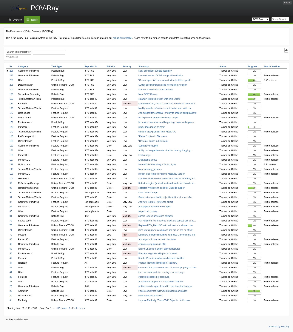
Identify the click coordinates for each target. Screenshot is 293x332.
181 (11, 103)
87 (11, 202)
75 (11, 225)
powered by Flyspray (279, 326)
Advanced (13, 57)
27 (11, 281)
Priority (111, 66)
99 (11, 183)
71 (11, 230)
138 (11, 141)
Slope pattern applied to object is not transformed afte (165, 197)
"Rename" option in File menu (153, 141)
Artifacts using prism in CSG (152, 244)
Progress (252, 66)
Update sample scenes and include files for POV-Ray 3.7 (167, 178)
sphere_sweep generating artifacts (155, 216)
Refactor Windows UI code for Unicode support (161, 188)
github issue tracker (122, 38)
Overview (17, 20)
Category (23, 66)
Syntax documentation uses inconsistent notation (162, 85)
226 (11, 71)
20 (11, 295)
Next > (82, 308)
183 (11, 99)
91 (11, 197)
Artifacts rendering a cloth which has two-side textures (165, 286)
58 (11, 249)
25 (11, 291)
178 (11, 108)
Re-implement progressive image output (158, 117)
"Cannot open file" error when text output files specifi (164, 80)
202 (11, 89)
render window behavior (150, 295)
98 (11, 188)
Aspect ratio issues (147, 211)
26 (11, 286)
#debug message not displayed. (154, 277)
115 (11, 169)
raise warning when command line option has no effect (165, 230)
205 (11, 85)
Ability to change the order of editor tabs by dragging (164, 150)
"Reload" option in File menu (152, 136)
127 (11, 160)
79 (11, 220)
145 (11, 127)
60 (11, 244)
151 (11, 122)
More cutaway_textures (150, 169)
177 (11, 113)
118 (11, 164)
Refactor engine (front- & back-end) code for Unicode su (166, 183)
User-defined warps (148, 192)
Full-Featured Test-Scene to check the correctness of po (166, 220)
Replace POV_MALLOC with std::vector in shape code (165, 225)
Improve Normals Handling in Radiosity (157, 263)
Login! (287, 2)
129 (11, 155)
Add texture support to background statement (160, 281)
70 (11, 234)
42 (11, 267)
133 (11, 145)
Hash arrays (144, 155)
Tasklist (34, 20)
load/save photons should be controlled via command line (166, 234)
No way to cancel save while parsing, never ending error (166, 122)
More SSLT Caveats (148, 94)
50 (11, 253)
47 (11, 258)
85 (11, 211)
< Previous (61, 308)
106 (11, 178)
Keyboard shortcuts (17, 319)
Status (222, 66)
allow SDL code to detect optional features (159, 249)
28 (11, 277)
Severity (127, 66)
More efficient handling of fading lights (157, 164)
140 (11, 136)
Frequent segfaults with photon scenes (157, 253)
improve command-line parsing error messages (161, 272)
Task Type (56, 66)
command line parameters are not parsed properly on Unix (167, 267)
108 (11, 174)
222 (11, 75)
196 (11, 94)
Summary (143, 66)
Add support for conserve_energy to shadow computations (167, 113)
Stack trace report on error (151, 127)
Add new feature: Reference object (155, 202)
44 (11, 263)
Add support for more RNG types (154, 206)
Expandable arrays (147, 160)
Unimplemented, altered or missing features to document (166, 103)
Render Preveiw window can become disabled (161, 258)
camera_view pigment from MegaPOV (157, 131)
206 (11, 80)
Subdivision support (148, 145)
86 (11, 206)
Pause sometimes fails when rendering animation (162, 291)
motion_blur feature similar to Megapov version (161, 174)
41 (11, 272)
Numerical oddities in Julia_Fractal (155, 89)
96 (11, 192)
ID (11, 66)
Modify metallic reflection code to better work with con (165, 108)
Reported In (90, 66)
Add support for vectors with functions (157, 239)
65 (11, 239)
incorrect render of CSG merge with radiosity (160, 75)
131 (11, 150)
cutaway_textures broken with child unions (159, 99)
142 (11, 131)
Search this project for (18, 52)
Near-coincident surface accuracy (155, 71)
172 (11, 117)
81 (11, 216)
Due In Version (272, 66)
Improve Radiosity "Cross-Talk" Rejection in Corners (164, 300)
